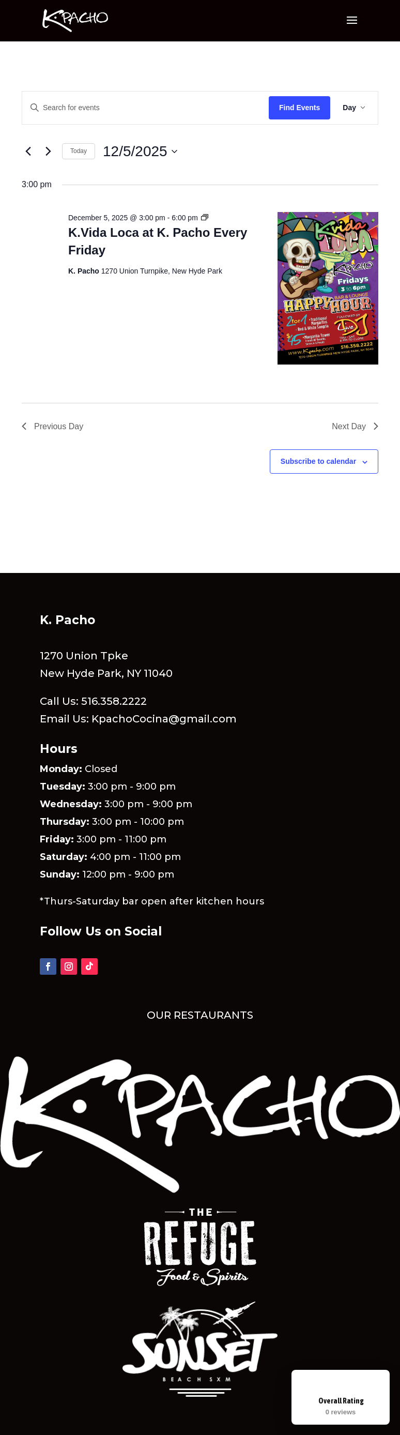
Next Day (355, 426)
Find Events (299, 107)
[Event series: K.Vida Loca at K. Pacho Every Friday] (204, 218)
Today (78, 151)
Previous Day (52, 426)
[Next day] (48, 151)
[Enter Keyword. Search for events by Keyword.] (145, 108)
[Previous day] (28, 151)
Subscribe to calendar (318, 461)
